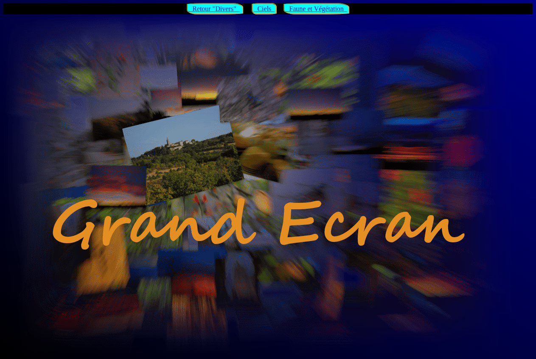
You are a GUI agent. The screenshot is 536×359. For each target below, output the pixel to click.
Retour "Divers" (214, 8)
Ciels (264, 8)
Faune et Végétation (316, 8)
